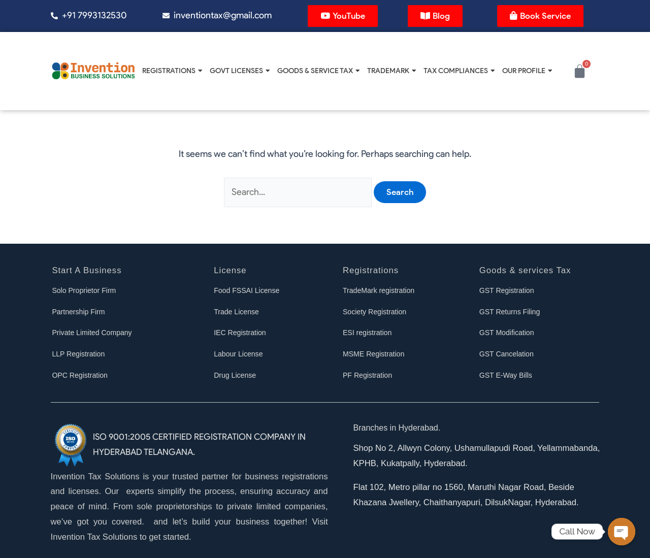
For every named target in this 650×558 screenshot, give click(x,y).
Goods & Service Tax (318, 71)
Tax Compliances (459, 71)
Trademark (391, 71)
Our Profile (527, 71)
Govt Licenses (240, 71)
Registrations (172, 71)
